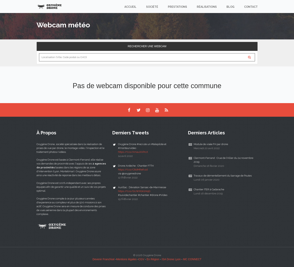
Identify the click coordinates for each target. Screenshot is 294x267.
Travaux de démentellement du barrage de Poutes (223, 175)
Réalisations (207, 6)
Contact (251, 6)
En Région (153, 259)
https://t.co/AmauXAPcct (133, 151)
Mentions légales (126, 259)
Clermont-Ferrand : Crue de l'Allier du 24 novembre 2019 (223, 160)
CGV (141, 259)
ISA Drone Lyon (171, 259)
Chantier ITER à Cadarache (209, 189)
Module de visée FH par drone (211, 144)
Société (152, 6)
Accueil (130, 6)
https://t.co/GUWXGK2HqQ (134, 191)
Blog (230, 6)
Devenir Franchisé (104, 259)
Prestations (177, 6)
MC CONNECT (192, 259)
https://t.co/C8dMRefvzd (133, 169)
